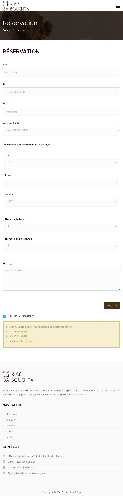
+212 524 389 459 (18, 336)
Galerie (9, 431)
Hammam (10, 419)
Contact (10, 436)
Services (10, 425)
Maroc (58, 455)
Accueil (6, 30)
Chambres (11, 413)
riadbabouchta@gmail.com (23, 341)
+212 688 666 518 (18, 331)
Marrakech (48, 455)
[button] (61, 130)
